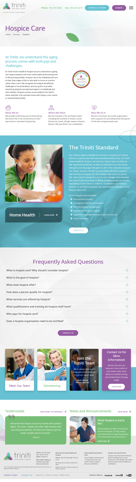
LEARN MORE (49, 215)
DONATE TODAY (11, 475)
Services (17, 34)
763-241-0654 (46, 8)
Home (8, 34)
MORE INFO (103, 441)
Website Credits (34, 478)
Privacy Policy (8, 478)
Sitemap (24, 478)
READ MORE (123, 412)
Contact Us (42, 457)
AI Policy (17, 478)
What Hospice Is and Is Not (112, 422)
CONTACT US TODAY (94, 8)
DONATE (118, 8)
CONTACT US (78, 230)
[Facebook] (108, 476)
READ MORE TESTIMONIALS (51, 412)
